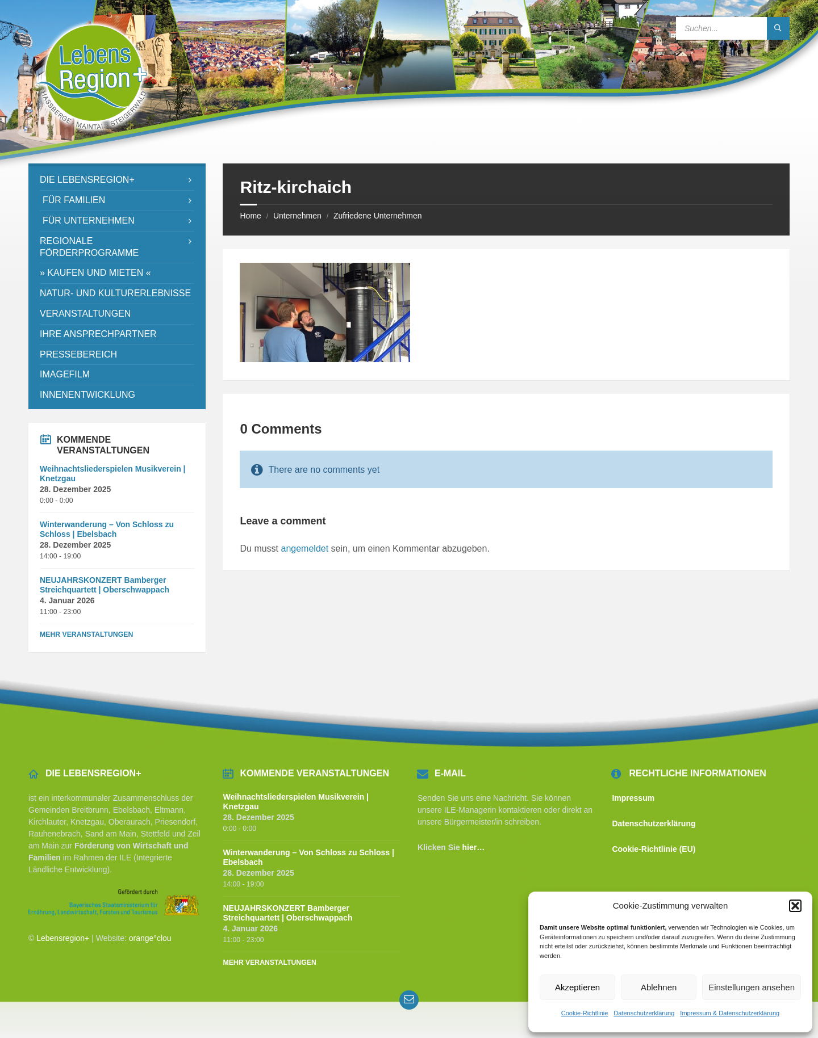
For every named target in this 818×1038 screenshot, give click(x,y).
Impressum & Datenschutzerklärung (729, 1013)
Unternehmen (297, 215)
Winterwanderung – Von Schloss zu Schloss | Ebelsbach (107, 529)
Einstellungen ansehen (751, 987)
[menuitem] (117, 180)
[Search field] (733, 28)
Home (250, 215)
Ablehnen (659, 987)
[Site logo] (92, 141)
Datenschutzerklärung (644, 1013)
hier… (473, 847)
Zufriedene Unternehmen (377, 215)
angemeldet (305, 548)
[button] (795, 905)
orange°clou (150, 938)
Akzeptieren (577, 987)
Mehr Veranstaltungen (86, 634)
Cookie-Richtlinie (584, 1013)
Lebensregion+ (62, 938)
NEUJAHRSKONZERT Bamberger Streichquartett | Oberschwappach (104, 584)
